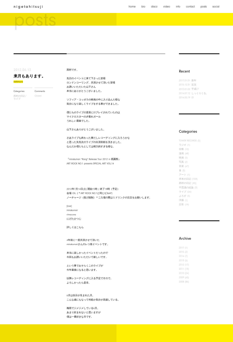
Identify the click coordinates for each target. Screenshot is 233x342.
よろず (182, 196)
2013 (181, 260)
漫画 (181, 153)
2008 (181, 281)
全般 (181, 149)
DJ (192, 97)
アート (182, 174)
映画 (181, 157)
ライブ (17, 98)
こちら (80, 227)
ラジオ (182, 145)
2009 (181, 277)
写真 (181, 162)
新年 (193, 80)
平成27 (195, 89)
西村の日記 (19, 96)
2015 (181, 252)
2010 (181, 273)
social (215, 6)
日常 (181, 204)
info (178, 6)
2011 (181, 269)
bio (143, 6)
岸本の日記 (185, 179)
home (132, 6)
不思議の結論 (186, 187)
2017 (181, 247)
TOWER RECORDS (188, 140)
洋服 (181, 200)
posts (203, 6)
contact (190, 6)
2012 (181, 264)
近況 (193, 84)
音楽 (181, 166)
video (166, 6)
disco (154, 6)
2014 (181, 256)
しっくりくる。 (199, 93)
